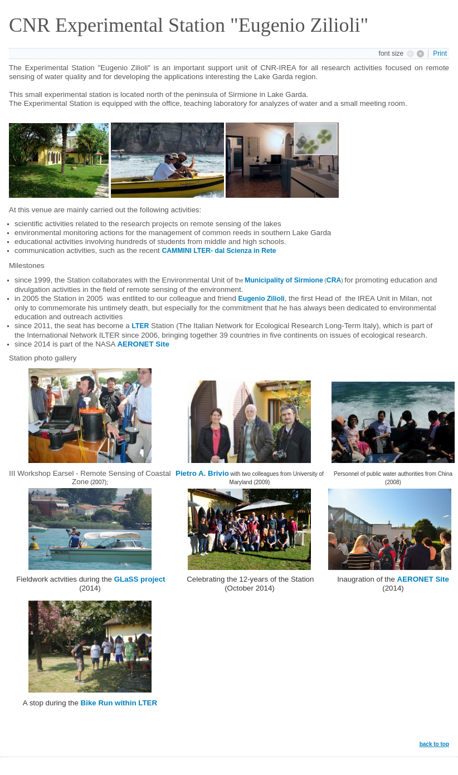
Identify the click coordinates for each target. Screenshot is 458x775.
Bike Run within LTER (119, 703)
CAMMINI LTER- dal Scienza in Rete (219, 251)
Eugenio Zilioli (261, 299)
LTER (140, 326)
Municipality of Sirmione (284, 280)
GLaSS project (139, 579)
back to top (434, 744)
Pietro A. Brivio (202, 473)
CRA (334, 280)
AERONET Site (143, 344)
